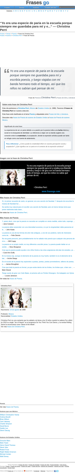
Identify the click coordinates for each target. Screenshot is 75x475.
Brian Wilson (4, 419)
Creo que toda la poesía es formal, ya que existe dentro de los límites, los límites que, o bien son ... (37, 267)
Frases (7, 7)
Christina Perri (17, 35)
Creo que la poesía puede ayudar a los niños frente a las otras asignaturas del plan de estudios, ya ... (38, 250)
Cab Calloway (5, 421)
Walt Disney (4, 456)
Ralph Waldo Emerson (8, 452)
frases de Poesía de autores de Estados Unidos (30, 117)
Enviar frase (11, 468)
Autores (36, 7)
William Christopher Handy (9, 415)
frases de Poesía (16, 279)
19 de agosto (14, 310)
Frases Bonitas (54, 465)
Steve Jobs (4, 447)
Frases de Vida (44, 465)
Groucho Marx (5, 440)
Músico (32, 108)
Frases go (10, 471)
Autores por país (59, 466)
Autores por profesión (47, 466)
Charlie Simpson (6, 424)
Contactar (36, 471)
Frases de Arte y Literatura (66, 98)
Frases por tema (15, 466)
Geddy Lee (4, 428)
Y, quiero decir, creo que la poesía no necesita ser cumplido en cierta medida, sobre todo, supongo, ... (38, 221)
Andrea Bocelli (5, 417)
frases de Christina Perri (18, 212)
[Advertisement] (37, 16)
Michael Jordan (5, 454)
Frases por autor (26, 466)
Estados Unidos (43, 108)
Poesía (14, 34)
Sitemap (43, 471)
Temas (21, 7)
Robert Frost (4, 450)
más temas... (63, 465)
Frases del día (50, 7)
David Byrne (4, 426)
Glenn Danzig (5, 430)
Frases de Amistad (34, 465)
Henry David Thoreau (7, 445)
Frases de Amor (23, 465)
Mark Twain (4, 443)
